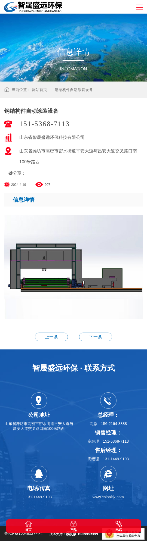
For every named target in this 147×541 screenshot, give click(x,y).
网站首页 (39, 89)
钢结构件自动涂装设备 (74, 89)
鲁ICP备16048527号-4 (23, 533)
